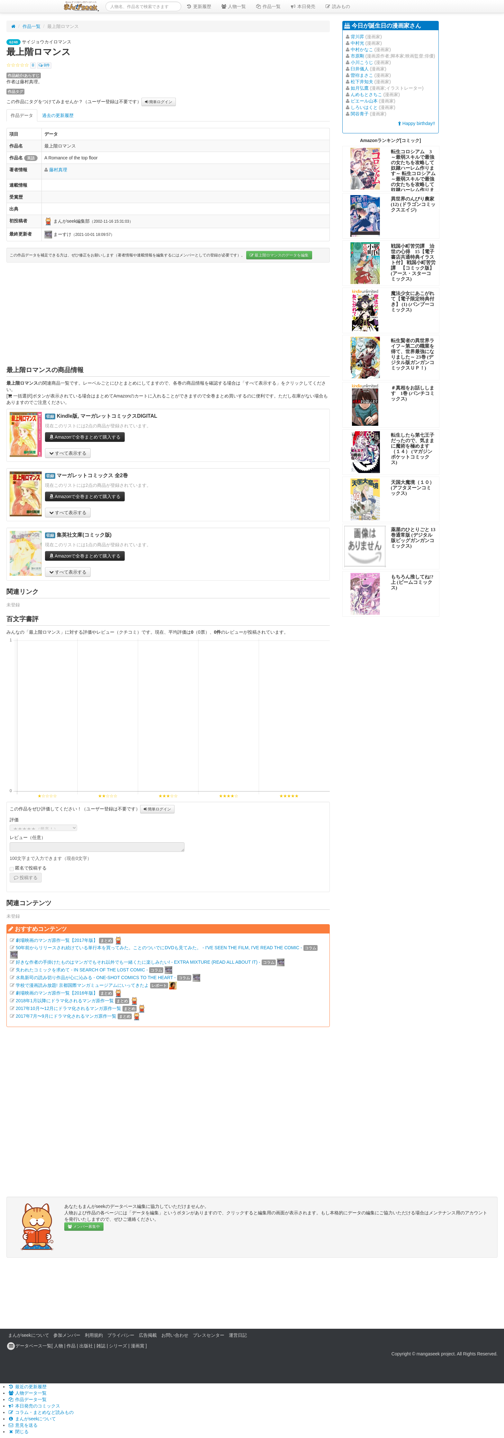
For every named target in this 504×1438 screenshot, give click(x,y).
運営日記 (238, 1335)
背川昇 (357, 36)
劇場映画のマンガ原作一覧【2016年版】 (57, 993)
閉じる (18, 1431)
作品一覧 (268, 6)
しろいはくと (364, 107)
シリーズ (118, 1345)
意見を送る (23, 1425)
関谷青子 (360, 113)
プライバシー (120, 1335)
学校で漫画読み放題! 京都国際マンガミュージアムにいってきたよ (82, 985)
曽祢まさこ (362, 75)
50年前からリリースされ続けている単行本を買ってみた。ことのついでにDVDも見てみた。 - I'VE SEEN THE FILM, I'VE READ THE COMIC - (159, 947)
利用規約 (94, 1335)
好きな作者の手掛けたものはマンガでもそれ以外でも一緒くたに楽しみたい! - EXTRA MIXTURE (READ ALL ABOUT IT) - (138, 962)
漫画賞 (137, 1345)
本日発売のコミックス (34, 1405)
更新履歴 (198, 6)
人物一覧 (233, 6)
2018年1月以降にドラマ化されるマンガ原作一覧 (65, 1000)
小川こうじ (362, 62)
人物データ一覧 (27, 1393)
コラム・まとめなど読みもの (41, 1412)
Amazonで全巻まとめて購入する (85, 437)
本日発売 (302, 6)
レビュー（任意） (28, 837)
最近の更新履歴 (27, 1386)
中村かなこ (362, 49)
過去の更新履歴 (58, 115)
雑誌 (100, 1345)
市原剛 (357, 55)
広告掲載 (148, 1335)
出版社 (86, 1345)
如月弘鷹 (360, 88)
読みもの (337, 6)
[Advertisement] (168, 314)
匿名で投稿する (28, 868)
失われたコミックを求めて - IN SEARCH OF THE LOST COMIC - (82, 969)
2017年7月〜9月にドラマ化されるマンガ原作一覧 (66, 1016)
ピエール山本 (364, 100)
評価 (14, 819)
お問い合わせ (174, 1335)
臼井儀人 (360, 68)
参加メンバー (66, 1335)
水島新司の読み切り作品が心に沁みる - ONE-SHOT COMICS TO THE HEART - (96, 977)
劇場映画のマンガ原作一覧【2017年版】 (57, 940)
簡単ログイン (158, 102)
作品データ (22, 115)
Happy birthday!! (416, 123)
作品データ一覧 (27, 1399)
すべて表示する (67, 453)
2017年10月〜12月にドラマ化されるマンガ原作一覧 (68, 1008)
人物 (58, 1345)
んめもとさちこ (366, 94)
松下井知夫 (362, 81)
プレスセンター (208, 1335)
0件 (44, 65)
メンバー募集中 (84, 1226)
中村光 (357, 43)
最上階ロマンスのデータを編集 (279, 255)
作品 (71, 1345)
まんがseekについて (28, 1335)
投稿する (26, 877)
